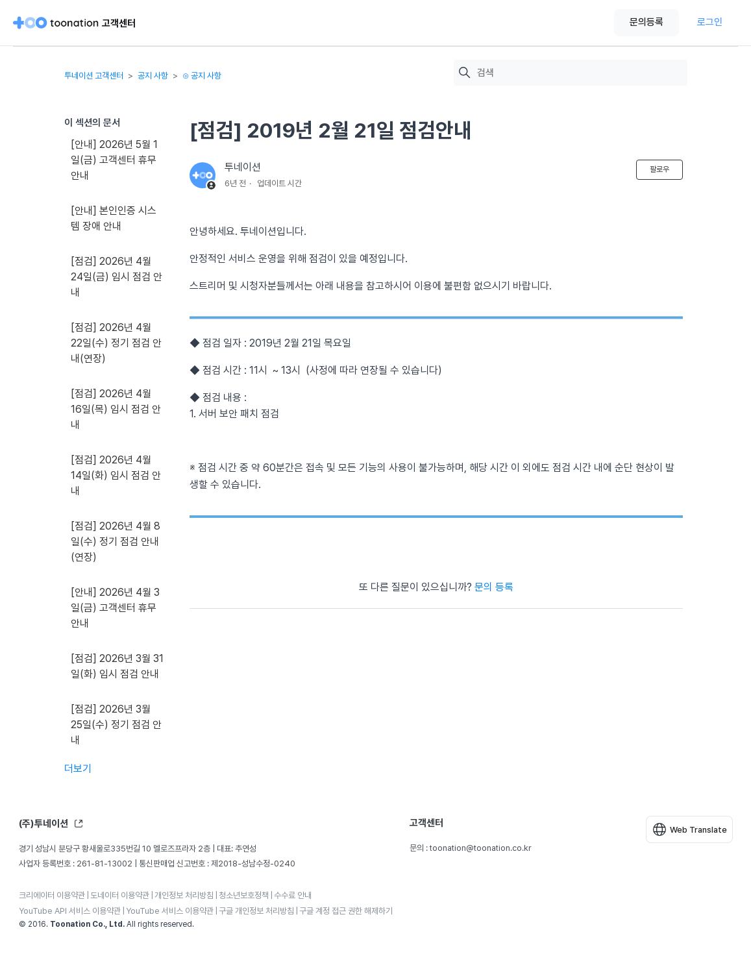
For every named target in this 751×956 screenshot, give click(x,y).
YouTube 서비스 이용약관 (170, 911)
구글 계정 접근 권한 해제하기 (346, 911)
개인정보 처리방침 (184, 895)
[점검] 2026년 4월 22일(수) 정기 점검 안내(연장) (116, 343)
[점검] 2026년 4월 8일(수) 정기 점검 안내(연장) (115, 541)
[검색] (579, 73)
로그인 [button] (709, 22)
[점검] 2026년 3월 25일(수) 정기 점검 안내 (116, 724)
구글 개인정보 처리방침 (256, 911)
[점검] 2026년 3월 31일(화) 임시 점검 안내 (117, 666)
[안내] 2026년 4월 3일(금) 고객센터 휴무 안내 (115, 608)
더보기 (78, 769)
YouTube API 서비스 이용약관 (70, 911)
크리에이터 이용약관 (52, 895)
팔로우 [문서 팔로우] (659, 169)
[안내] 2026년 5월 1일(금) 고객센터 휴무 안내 (114, 160)
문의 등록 (493, 587)
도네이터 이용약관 (119, 895)
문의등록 (646, 22)
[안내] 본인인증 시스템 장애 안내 (113, 218)
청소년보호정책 (244, 895)
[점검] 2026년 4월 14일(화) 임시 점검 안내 (116, 475)
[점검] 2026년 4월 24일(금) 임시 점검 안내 (116, 277)
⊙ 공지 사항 (201, 75)
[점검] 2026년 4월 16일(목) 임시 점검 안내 (116, 409)
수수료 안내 (293, 895)
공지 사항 (153, 75)
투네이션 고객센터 (93, 75)
